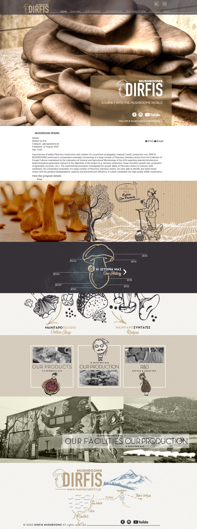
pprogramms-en (50, 144)
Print (150, 141)
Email (160, 141)
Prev (39, 179)
